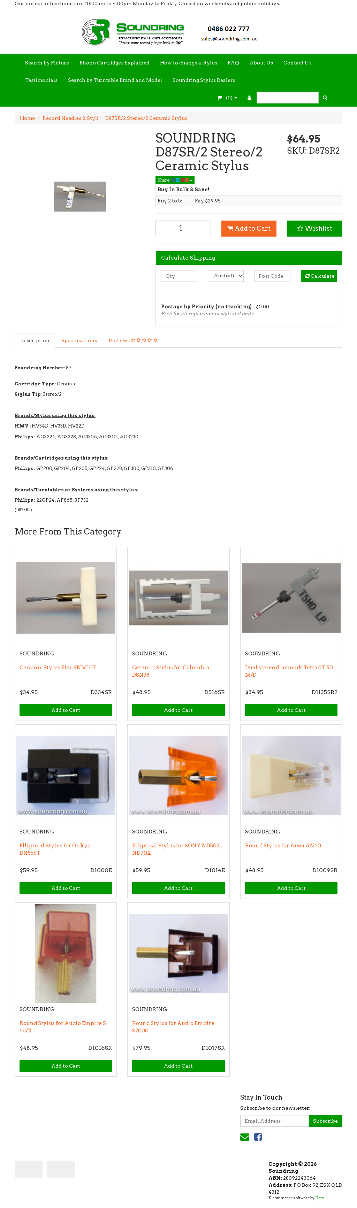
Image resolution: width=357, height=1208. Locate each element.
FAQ (233, 63)
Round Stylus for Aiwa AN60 (283, 845)
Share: (175, 180)
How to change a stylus (188, 63)
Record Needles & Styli (71, 118)
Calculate (319, 276)
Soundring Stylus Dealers (204, 80)
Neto (319, 1197)
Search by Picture (47, 63)
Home (27, 118)
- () (227, 97)
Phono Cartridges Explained (114, 63)
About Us (261, 63)
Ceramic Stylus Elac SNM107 (58, 667)
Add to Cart (249, 228)
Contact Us (297, 63)
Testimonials (41, 80)
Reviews (133, 340)
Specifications (79, 340)
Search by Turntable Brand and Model (115, 80)
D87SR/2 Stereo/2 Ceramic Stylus (146, 118)
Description (35, 340)
